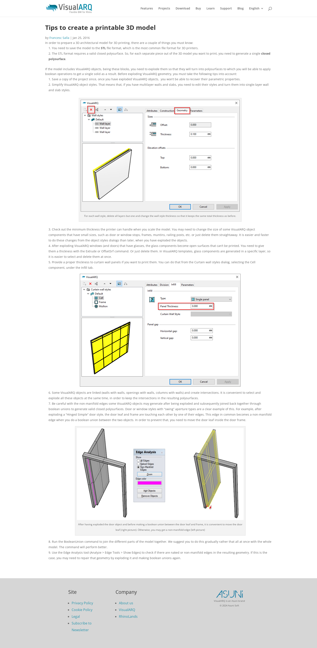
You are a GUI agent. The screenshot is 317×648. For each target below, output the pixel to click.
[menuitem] (256, 12)
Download (183, 8)
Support (226, 8)
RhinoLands (128, 616)
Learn (211, 8)
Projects (164, 8)
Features (147, 8)
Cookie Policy (82, 609)
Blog (240, 8)
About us (126, 603)
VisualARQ (127, 609)
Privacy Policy (82, 603)
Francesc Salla (59, 38)
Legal (76, 616)
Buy (198, 8)
